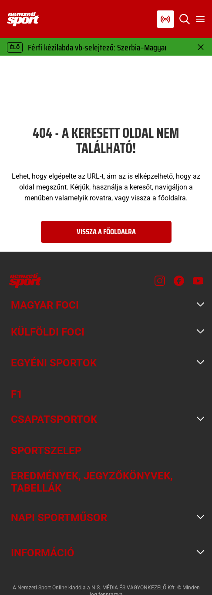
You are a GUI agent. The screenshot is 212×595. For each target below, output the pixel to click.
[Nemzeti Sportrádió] (165, 19)
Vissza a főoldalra (106, 232)
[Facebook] (179, 281)
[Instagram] (160, 281)
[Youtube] (198, 281)
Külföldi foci (47, 332)
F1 (17, 394)
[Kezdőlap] (23, 19)
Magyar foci (45, 305)
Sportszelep (46, 451)
